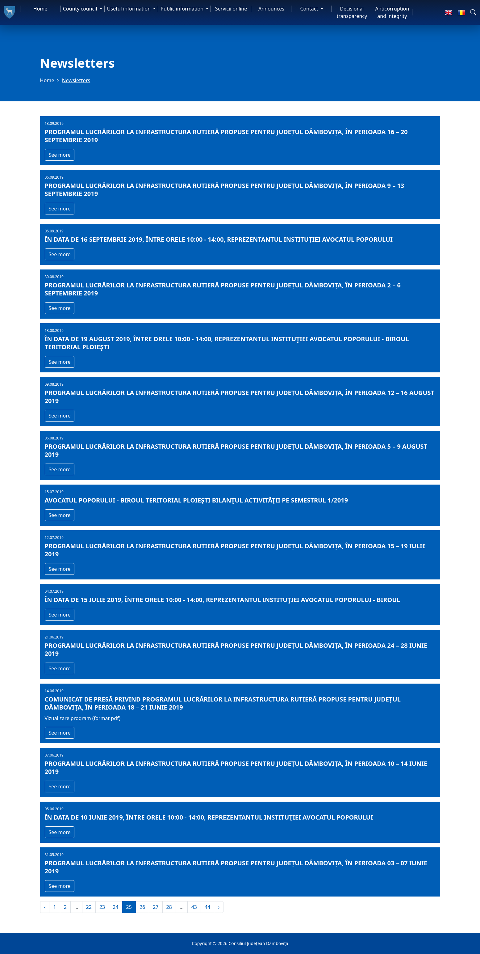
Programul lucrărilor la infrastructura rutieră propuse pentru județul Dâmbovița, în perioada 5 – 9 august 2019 (236, 451)
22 (89, 907)
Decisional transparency (352, 12)
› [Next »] (218, 907)
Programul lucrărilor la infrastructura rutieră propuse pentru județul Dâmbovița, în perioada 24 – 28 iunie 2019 (236, 650)
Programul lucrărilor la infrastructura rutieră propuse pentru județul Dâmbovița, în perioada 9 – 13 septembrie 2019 (224, 190)
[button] (473, 12)
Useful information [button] (129, 8)
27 (155, 907)
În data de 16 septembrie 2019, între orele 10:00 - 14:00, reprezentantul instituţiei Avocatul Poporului (219, 239)
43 (194, 907)
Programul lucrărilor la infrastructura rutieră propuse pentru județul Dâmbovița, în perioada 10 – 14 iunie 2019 (236, 768)
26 (142, 907)
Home (40, 8)
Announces (271, 8)
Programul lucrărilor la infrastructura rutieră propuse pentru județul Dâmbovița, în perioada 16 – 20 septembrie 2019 (226, 136)
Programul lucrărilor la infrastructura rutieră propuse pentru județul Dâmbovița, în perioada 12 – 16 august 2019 (240, 397)
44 (207, 907)
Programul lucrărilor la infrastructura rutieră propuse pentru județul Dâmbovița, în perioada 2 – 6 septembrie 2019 (223, 289)
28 (169, 907)
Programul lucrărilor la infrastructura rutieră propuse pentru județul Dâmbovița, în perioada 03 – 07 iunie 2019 (236, 867)
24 (115, 907)
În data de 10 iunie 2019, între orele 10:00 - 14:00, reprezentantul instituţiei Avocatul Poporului (209, 817)
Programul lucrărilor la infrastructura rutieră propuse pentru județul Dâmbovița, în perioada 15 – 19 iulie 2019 (235, 550)
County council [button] (80, 8)
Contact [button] (309, 8)
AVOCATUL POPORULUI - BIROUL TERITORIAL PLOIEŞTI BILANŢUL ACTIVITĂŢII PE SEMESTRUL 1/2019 (196, 500)
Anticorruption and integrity (392, 12)
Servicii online (231, 8)
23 (102, 907)
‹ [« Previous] (45, 907)
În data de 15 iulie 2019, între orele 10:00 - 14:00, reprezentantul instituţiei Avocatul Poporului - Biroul (222, 600)
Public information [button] (183, 8)
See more (60, 154)
